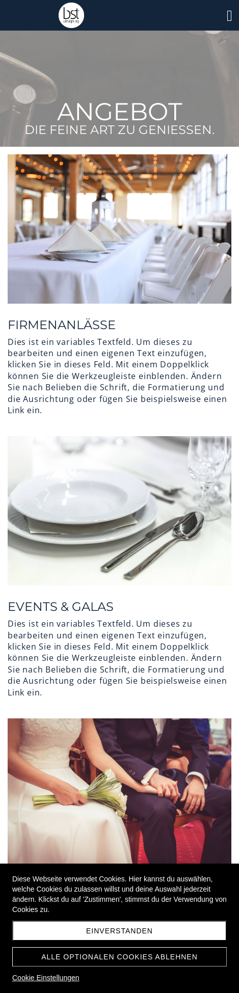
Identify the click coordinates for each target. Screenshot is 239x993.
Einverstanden (119, 931)
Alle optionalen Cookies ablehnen (119, 957)
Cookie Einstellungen (45, 978)
